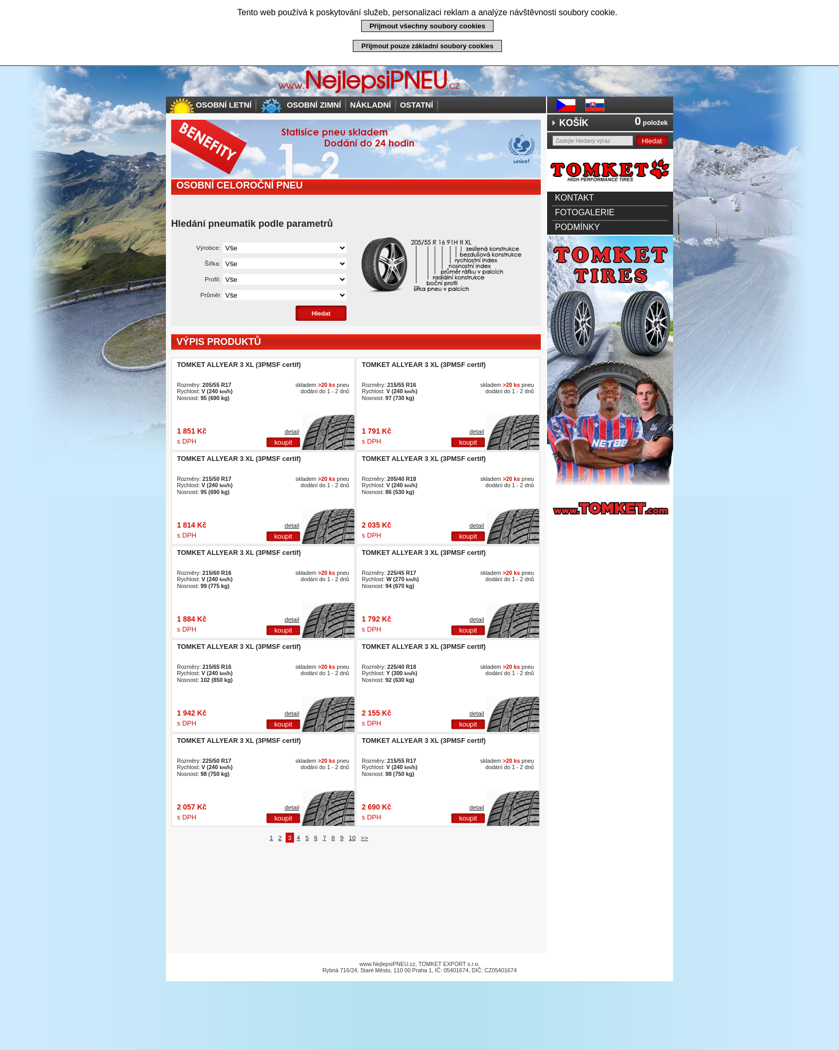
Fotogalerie (585, 212)
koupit (283, 442)
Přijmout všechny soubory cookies (428, 26)
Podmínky (577, 227)
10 (352, 837)
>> (364, 837)
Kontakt (574, 197)
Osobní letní (223, 104)
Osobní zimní (314, 104)
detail (292, 431)
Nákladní (370, 104)
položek (651, 122)
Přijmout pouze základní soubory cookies (427, 46)
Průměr (211, 294)
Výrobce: (208, 247)
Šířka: (212, 263)
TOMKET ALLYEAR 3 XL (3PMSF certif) (239, 365)
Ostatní (416, 104)
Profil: (213, 279)
